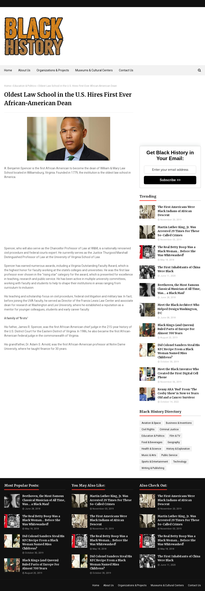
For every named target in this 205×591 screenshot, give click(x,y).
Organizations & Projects (132, 585)
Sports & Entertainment (155, 461)
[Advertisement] (132, 42)
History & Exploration (178, 448)
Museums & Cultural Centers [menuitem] (94, 70)
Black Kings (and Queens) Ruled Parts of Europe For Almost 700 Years (176, 329)
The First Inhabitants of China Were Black (179, 269)
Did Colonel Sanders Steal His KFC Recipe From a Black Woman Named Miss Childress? (179, 351)
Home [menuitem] (8, 70)
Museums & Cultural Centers (167, 585)
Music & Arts (149, 455)
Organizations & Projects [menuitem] (53, 70)
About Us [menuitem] (24, 70)
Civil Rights (148, 429)
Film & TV (175, 435)
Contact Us (194, 585)
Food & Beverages (152, 442)
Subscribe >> (170, 180)
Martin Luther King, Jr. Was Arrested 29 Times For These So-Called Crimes (178, 231)
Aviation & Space (151, 423)
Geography (174, 442)
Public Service (169, 455)
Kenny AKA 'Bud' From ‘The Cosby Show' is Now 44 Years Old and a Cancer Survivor (178, 393)
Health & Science (151, 448)
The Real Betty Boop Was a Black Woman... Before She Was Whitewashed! (177, 251)
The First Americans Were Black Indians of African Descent (176, 211)
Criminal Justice (169, 429)
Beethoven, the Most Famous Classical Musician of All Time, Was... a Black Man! (179, 289)
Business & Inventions (179, 423)
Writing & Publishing (153, 468)
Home (7, 85)
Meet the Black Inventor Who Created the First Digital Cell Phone (178, 373)
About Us (108, 585)
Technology (179, 461)
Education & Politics (24, 85)
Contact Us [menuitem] (126, 70)
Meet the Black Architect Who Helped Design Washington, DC (178, 309)
